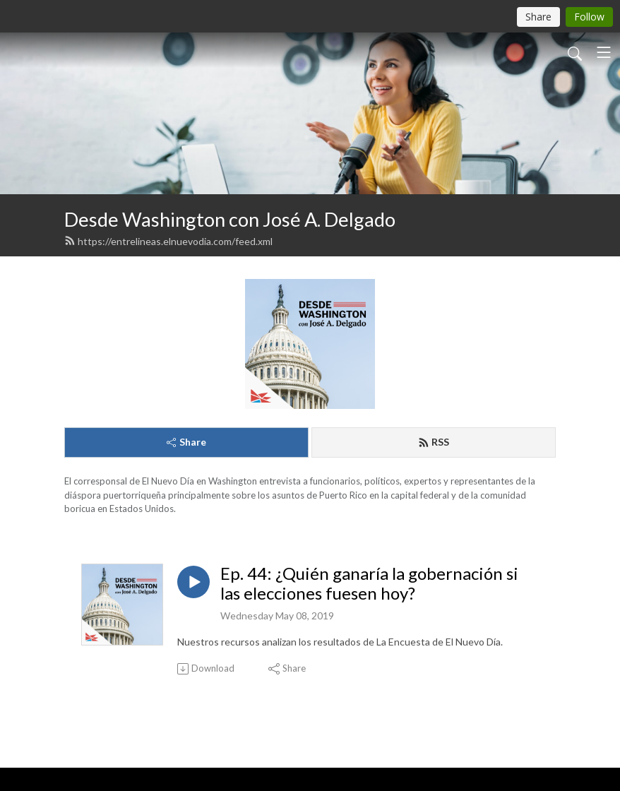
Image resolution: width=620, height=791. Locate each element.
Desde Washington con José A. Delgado (229, 219)
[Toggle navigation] (604, 52)
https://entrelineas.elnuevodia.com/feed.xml (168, 241)
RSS (433, 442)
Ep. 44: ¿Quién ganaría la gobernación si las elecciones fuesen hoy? (369, 584)
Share (186, 442)
